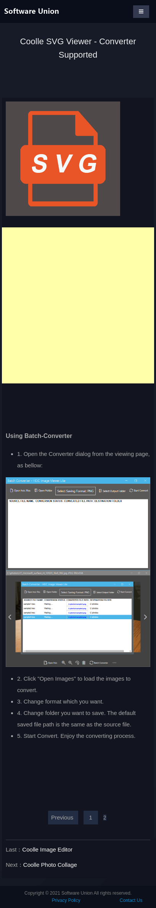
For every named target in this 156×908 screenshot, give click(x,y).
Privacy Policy (66, 900)
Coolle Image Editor (47, 849)
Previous (62, 817)
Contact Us (131, 900)
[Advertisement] (78, 305)
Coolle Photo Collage (50, 864)
